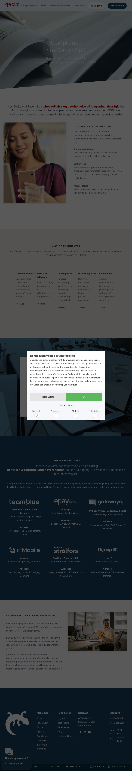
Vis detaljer (65, 405)
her (73, 381)
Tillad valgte (47, 397)
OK (84, 397)
